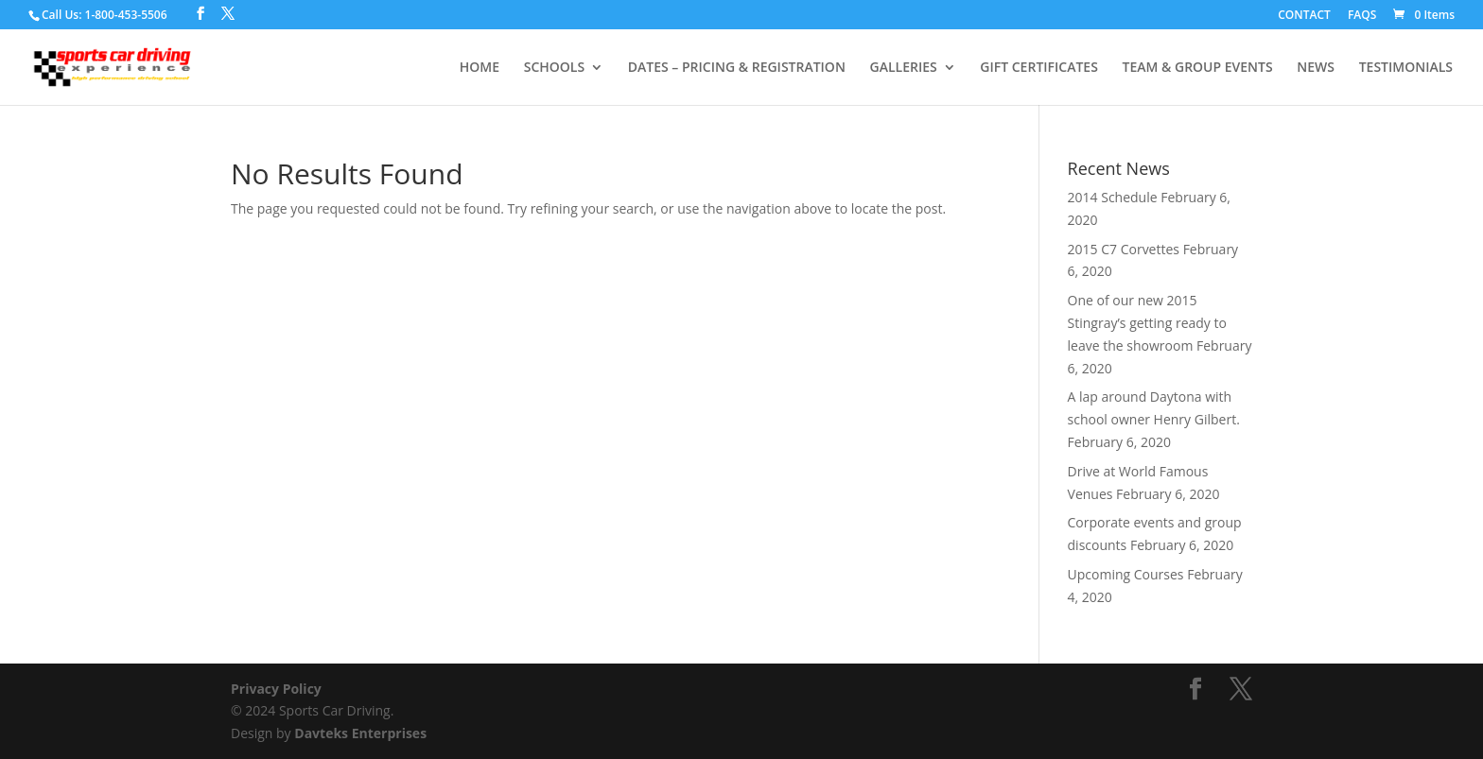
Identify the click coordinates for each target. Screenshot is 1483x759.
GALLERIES (903, 68)
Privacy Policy (276, 689)
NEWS (1316, 68)
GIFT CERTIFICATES (1039, 68)
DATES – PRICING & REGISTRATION (737, 68)
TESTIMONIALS (1406, 68)
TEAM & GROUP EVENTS (1197, 68)
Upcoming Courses (1126, 574)
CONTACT (1304, 16)
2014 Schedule (1113, 197)
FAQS (1362, 16)
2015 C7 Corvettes (1123, 249)
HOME (479, 68)
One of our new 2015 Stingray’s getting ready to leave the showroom (1147, 322)
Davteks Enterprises (360, 733)
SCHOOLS (554, 68)
